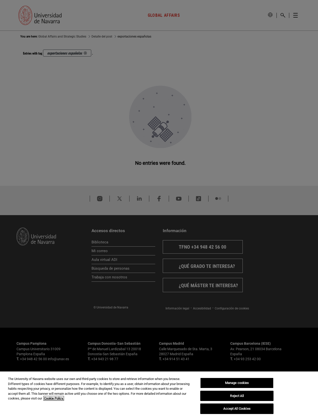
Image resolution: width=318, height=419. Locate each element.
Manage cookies (237, 383)
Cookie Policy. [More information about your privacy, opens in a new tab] (54, 398)
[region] (159, 395)
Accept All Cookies (236, 408)
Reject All (237, 396)
